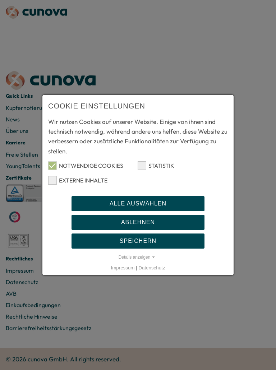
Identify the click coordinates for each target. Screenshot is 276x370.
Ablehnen (138, 222)
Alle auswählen (138, 203)
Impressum (123, 267)
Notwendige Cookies (85, 165)
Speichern (138, 241)
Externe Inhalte (77, 180)
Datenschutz (151, 267)
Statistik (156, 165)
